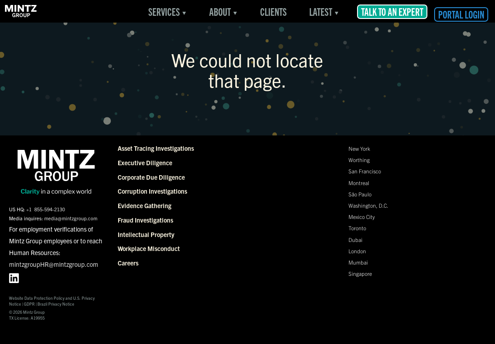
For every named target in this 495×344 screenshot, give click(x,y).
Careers (128, 263)
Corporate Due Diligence (151, 177)
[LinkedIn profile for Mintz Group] (14, 278)
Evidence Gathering (144, 205)
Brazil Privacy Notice (55, 304)
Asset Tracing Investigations (156, 148)
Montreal (358, 182)
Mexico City (361, 216)
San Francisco (364, 170)
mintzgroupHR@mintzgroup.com (53, 264)
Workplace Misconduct (149, 248)
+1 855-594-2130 (45, 209)
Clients (273, 11)
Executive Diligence (145, 162)
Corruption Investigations (152, 191)
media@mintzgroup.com (70, 218)
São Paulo (359, 194)
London (357, 250)
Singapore (360, 273)
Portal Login (461, 14)
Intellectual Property (146, 234)
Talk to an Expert (392, 11)
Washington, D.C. (368, 205)
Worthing (359, 159)
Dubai (355, 239)
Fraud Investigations (145, 220)
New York (359, 148)
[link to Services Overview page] (21, 11)
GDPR (29, 304)
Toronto (357, 227)
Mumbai (358, 262)
